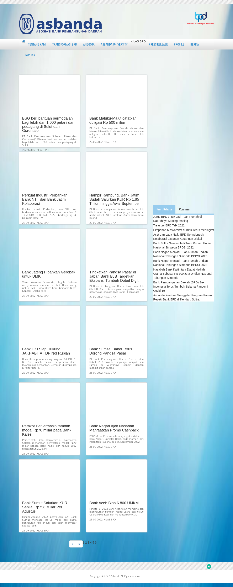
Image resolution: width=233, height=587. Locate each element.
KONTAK (30, 55)
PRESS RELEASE (158, 44)
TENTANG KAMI (37, 44)
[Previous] (72, 543)
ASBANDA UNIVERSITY (114, 44)
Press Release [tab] (164, 209)
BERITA (194, 44)
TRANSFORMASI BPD (64, 44)
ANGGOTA (89, 44)
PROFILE (179, 44)
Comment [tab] (184, 209)
